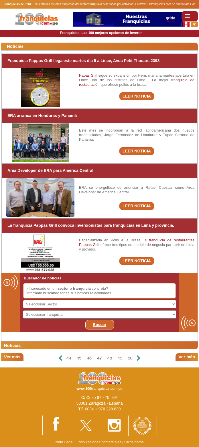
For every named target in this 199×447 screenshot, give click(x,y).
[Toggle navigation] (190, 16)
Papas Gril (87, 75)
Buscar (99, 324)
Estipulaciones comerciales (99, 442)
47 (99, 357)
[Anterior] (60, 358)
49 (120, 357)
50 (130, 357)
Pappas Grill (89, 245)
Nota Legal (64, 442)
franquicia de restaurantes (171, 240)
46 (89, 357)
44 (68, 357)
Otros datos (133, 442)
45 (79, 357)
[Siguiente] (138, 358)
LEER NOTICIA (137, 96)
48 (109, 357)
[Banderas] (190, 24)
